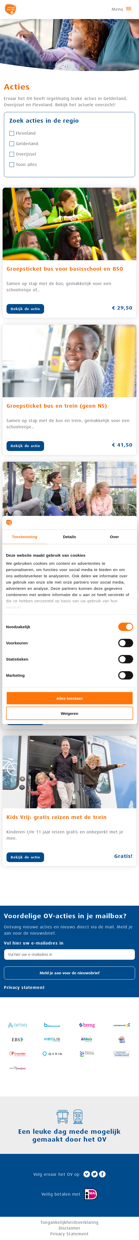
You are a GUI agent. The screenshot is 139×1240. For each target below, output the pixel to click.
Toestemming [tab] (24, 536)
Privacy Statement (69, 1234)
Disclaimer (69, 1228)
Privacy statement (24, 987)
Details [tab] (69, 536)
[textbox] (69, 954)
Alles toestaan (69, 698)
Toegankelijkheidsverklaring (69, 1223)
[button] (69, 973)
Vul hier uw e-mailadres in (34, 943)
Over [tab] (114, 536)
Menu (121, 9)
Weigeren (69, 713)
